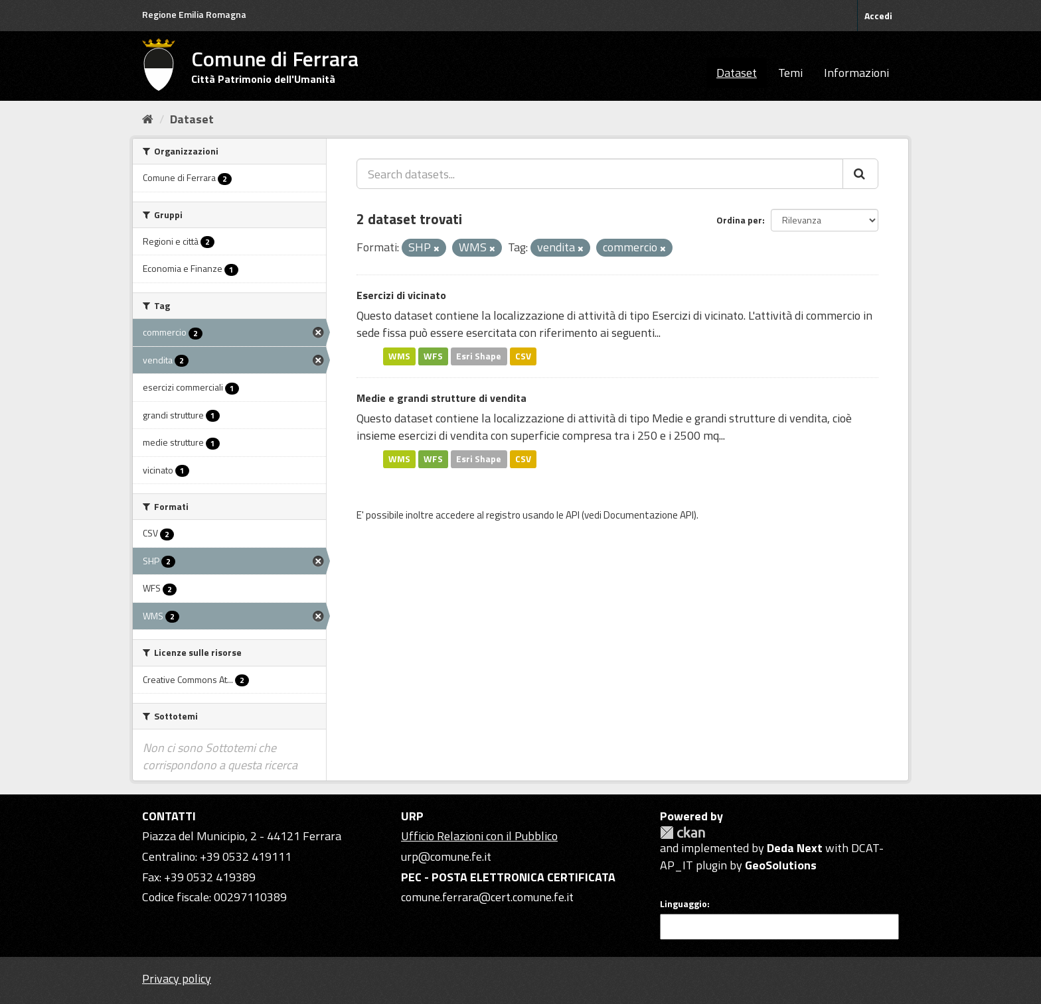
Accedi (878, 16)
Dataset (736, 73)
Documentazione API (648, 515)
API (573, 515)
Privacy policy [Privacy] (176, 978)
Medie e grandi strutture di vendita (441, 398)
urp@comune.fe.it (446, 856)
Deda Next (795, 848)
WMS (399, 356)
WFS (433, 356)
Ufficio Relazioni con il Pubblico (479, 836)
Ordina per (739, 220)
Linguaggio (683, 903)
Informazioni (856, 73)
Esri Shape (478, 356)
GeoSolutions (781, 865)
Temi (790, 73)
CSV (523, 356)
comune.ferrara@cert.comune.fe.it (487, 897)
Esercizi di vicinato (401, 295)
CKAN (682, 833)
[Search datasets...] (600, 173)
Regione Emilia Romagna (194, 14)
